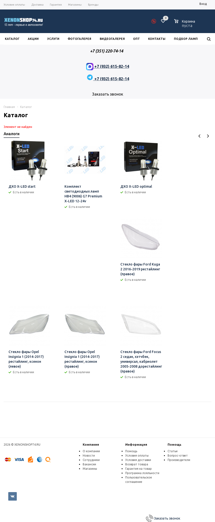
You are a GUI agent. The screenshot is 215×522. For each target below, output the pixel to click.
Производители (179, 459)
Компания (91, 444)
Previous (199, 136)
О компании (91, 451)
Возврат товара (136, 464)
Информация (136, 444)
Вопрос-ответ (178, 455)
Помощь (174, 444)
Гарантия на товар (138, 468)
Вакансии (89, 464)
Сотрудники (91, 459)
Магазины (90, 468)
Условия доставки (138, 459)
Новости (89, 455)
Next (207, 136)
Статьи (173, 451)
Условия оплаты (137, 455)
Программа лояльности (142, 473)
